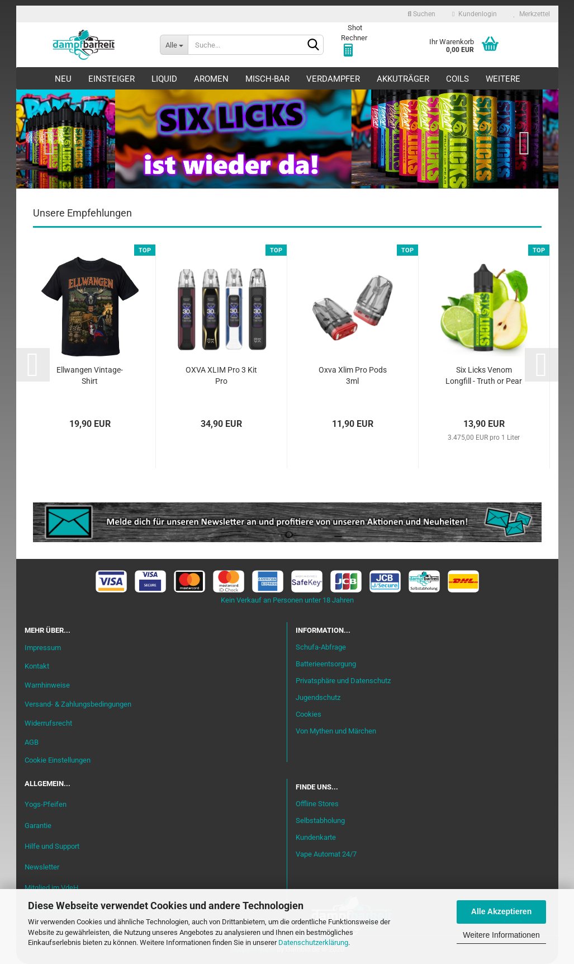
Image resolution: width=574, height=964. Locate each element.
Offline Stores (317, 804)
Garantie (38, 825)
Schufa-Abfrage (321, 647)
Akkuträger (403, 79)
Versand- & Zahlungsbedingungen (78, 704)
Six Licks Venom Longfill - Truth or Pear (483, 375)
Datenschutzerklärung (313, 942)
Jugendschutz (318, 697)
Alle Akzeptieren (501, 911)
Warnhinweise (47, 685)
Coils (457, 79)
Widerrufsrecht (48, 723)
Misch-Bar (267, 79)
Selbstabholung (320, 820)
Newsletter (42, 867)
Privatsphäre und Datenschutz (343, 680)
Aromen (211, 79)
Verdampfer (333, 79)
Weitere (503, 79)
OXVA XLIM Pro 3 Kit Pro (221, 375)
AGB (32, 742)
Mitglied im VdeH (51, 887)
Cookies (308, 714)
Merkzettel (532, 14)
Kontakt (37, 666)
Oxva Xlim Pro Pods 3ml (353, 375)
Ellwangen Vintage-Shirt (89, 375)
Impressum (43, 647)
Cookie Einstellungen (58, 760)
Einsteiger (111, 79)
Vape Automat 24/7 (326, 854)
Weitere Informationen (501, 934)
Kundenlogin (474, 14)
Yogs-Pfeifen (46, 804)
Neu (63, 79)
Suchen (421, 14)
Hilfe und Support (52, 846)
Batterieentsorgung (326, 664)
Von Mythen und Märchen (336, 731)
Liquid (164, 79)
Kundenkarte (316, 837)
